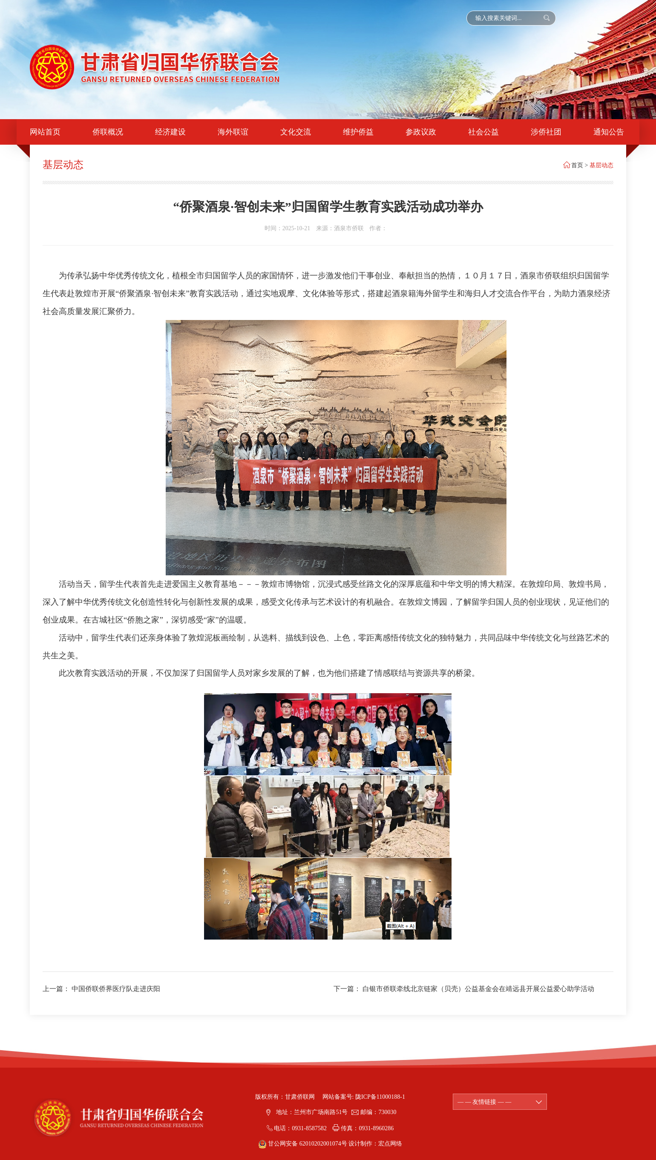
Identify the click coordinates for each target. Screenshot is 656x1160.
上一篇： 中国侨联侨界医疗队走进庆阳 (101, 988)
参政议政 (421, 132)
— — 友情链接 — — (499, 1102)
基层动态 (601, 165)
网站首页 (45, 132)
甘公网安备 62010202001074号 (303, 1143)
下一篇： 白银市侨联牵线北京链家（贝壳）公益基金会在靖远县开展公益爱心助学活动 (464, 988)
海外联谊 (233, 132)
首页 (577, 165)
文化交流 (295, 132)
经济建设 (170, 132)
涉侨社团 (546, 132)
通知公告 (608, 132)
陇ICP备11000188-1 (380, 1097)
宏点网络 (390, 1143)
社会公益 (483, 132)
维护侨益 (358, 132)
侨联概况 (107, 132)
